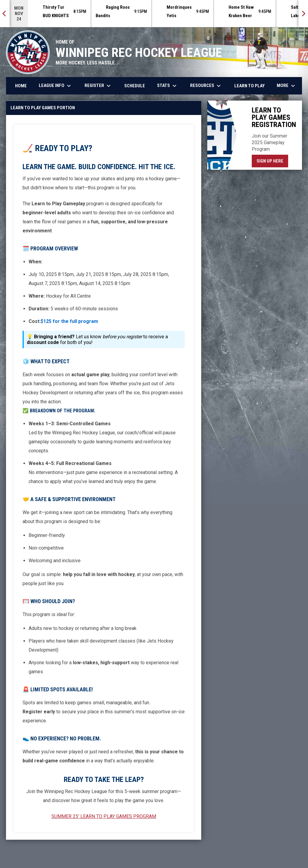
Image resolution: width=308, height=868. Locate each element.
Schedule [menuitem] (134, 85)
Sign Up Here (272, 161)
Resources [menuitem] (206, 85)
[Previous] (5, 13)
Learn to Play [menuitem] (249, 85)
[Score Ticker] (154, 13)
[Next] (303, 13)
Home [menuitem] (21, 85)
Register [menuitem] (98, 85)
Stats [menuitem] (167, 85)
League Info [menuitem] (55, 85)
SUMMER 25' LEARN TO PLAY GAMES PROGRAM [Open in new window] (103, 816)
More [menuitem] (287, 85)
